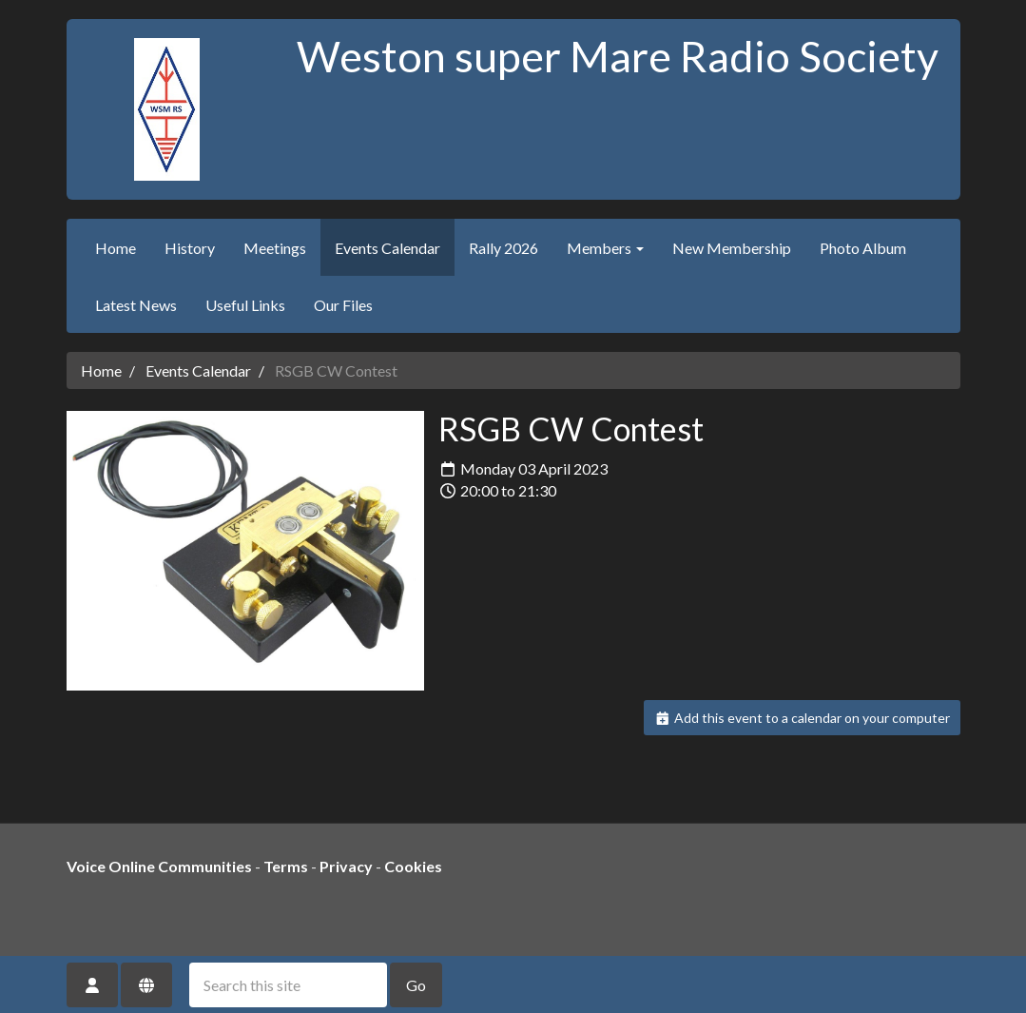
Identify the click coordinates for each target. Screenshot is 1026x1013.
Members (605, 248)
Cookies (413, 866)
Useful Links (245, 305)
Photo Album (863, 248)
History (190, 248)
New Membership (731, 248)
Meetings (274, 248)
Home (115, 248)
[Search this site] (288, 985)
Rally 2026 (503, 248)
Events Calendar (387, 248)
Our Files (343, 305)
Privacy (346, 866)
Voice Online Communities (159, 866)
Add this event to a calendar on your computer (802, 718)
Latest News (136, 305)
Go (416, 985)
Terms (285, 866)
